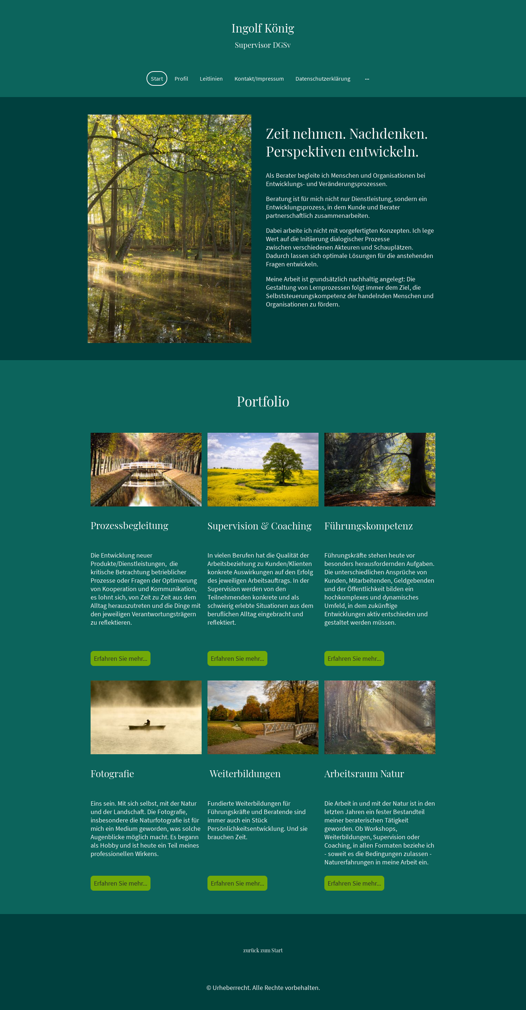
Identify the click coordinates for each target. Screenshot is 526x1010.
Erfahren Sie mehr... (120, 658)
